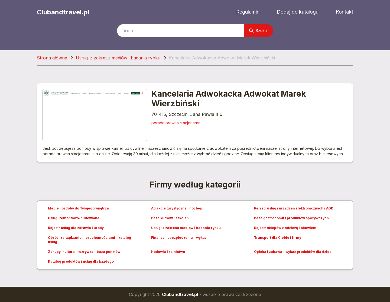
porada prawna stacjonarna (175, 122)
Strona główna (52, 58)
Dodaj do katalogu (297, 12)
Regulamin (247, 12)
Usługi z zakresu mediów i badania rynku (118, 58)
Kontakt (344, 12)
